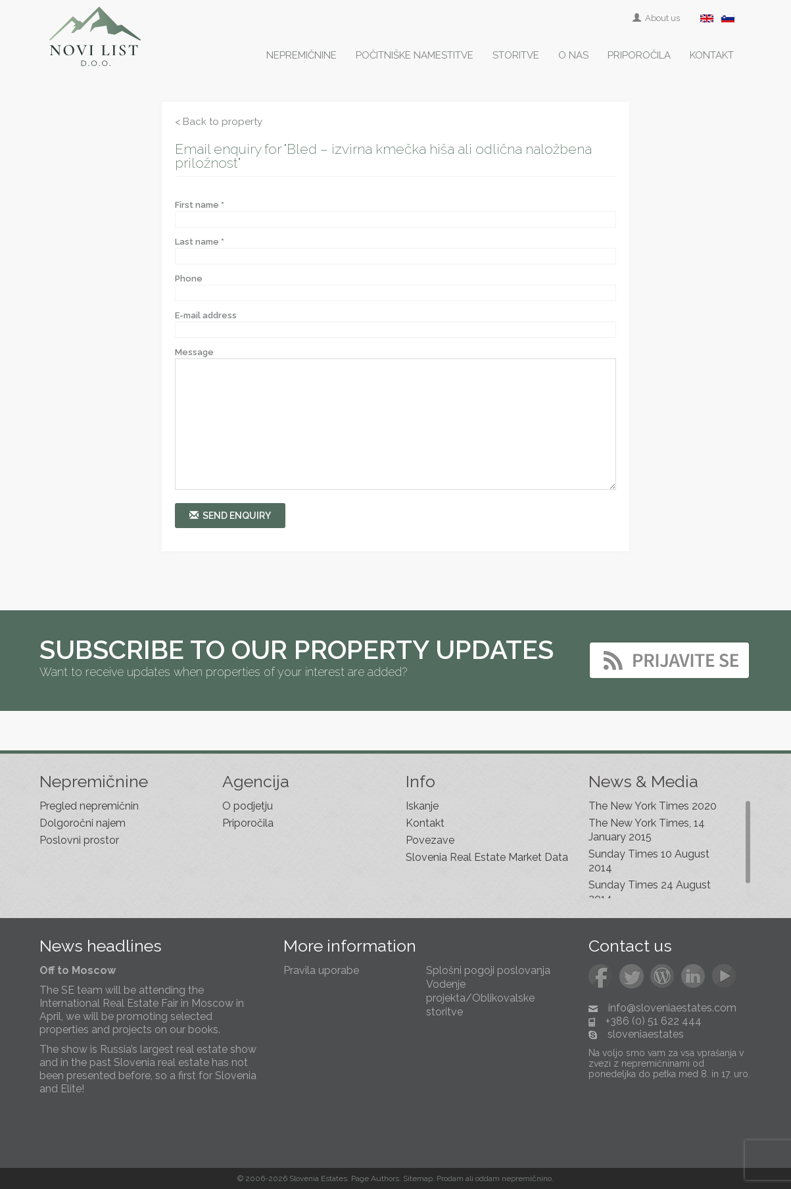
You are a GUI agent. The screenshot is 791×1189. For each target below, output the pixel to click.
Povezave (430, 840)
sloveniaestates (646, 1034)
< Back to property (218, 122)
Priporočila (639, 55)
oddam (487, 1178)
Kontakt (712, 55)
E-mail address (206, 315)
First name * (199, 205)
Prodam (450, 1178)
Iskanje (422, 806)
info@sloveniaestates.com (672, 1008)
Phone (189, 278)
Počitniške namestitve (414, 55)
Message (194, 352)
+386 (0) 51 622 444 (654, 1021)
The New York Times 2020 (652, 806)
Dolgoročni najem (82, 823)
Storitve (515, 55)
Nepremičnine (301, 55)
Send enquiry (230, 515)
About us (657, 18)
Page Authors (375, 1178)
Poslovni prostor (79, 840)
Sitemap (418, 1178)
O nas (573, 55)
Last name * (199, 241)
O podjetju (247, 806)
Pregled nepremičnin (89, 806)
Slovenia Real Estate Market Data (487, 857)
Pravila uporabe (321, 970)
